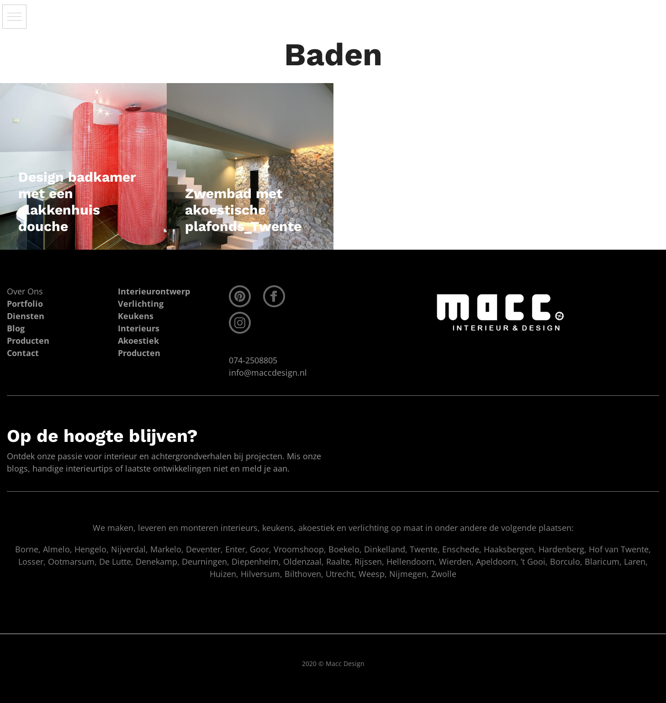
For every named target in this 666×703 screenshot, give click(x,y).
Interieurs (138, 328)
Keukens (135, 315)
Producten (139, 352)
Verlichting (141, 303)
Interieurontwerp (154, 291)
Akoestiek (138, 340)
